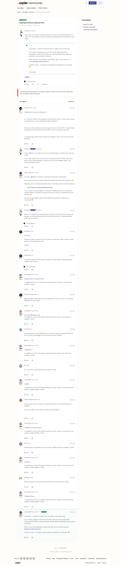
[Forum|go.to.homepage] (30, 2)
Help (53, 558)
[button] (92, 2)
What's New (43, 8)
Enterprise (83, 558)
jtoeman (27, 31)
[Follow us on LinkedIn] (24, 558)
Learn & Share (31, 8)
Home (19, 12)
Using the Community (89, 27)
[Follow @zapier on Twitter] (30, 558)
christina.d (27, 172)
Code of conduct (88, 24)
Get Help (21, 8)
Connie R (26, 329)
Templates (91, 558)
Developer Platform (62, 558)
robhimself (27, 255)
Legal (98, 562)
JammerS (26, 274)
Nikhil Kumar (27, 477)
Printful (27, 77)
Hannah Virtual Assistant (30, 399)
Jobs (76, 558)
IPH (25, 365)
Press (72, 558)
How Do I (31, 12)
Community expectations (90, 29)
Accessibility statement (66, 551)
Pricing (48, 558)
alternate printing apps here (41, 61)
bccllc (25, 443)
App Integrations (101, 558)
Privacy (104, 562)
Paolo (25, 108)
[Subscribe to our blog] (27, 558)
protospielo (27, 231)
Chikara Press (28, 294)
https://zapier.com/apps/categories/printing (40, 187)
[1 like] (29, 81)
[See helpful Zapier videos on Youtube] (33, 558)
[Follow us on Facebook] (21, 558)
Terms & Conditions (54, 551)
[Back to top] (117, 549)
